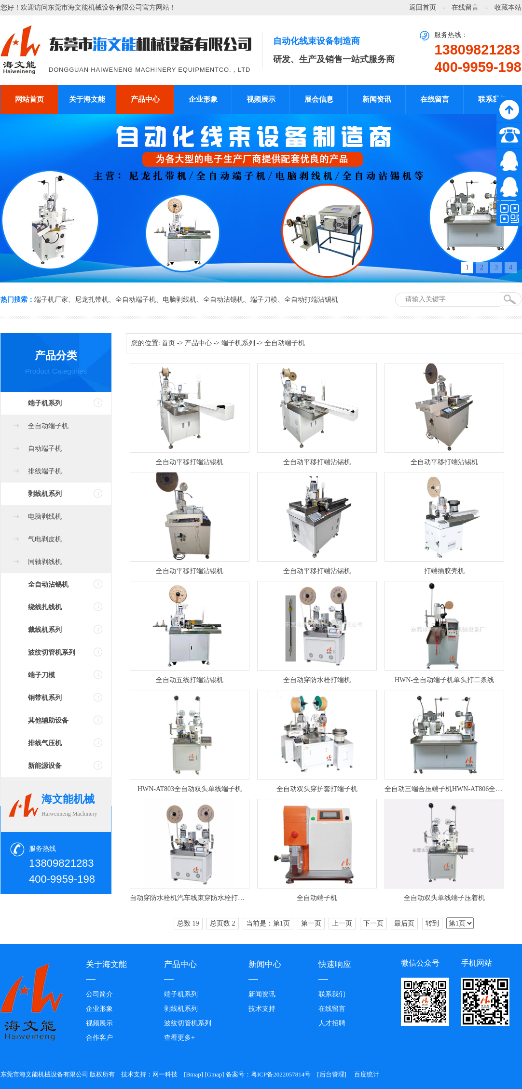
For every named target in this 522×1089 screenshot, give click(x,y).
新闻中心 (264, 964)
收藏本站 (508, 7)
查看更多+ (179, 1037)
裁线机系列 (45, 629)
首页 (168, 343)
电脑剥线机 (179, 299)
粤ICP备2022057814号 (281, 1074)
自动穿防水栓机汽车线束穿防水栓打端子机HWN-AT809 (189, 897)
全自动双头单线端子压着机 (444, 897)
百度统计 (366, 1074)
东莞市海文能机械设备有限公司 (95, 7)
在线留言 (465, 7)
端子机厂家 (51, 299)
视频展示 (261, 99)
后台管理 (331, 1074)
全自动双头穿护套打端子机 (316, 789)
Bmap (193, 1074)
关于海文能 (87, 99)
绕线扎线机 (45, 607)
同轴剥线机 (45, 561)
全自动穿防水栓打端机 (317, 680)
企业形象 (203, 99)
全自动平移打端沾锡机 (189, 462)
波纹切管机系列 (51, 652)
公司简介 (99, 994)
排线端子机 (45, 471)
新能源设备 (45, 765)
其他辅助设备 (48, 720)
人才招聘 (331, 1023)
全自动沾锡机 (223, 299)
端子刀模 (263, 299)
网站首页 (29, 99)
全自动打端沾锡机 (311, 299)
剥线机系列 (45, 493)
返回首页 (422, 7)
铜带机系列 (45, 697)
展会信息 (318, 99)
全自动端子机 (135, 299)
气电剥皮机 (45, 539)
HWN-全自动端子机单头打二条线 (444, 680)
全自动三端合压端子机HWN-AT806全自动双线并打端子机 (444, 789)
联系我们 (492, 99)
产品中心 (145, 99)
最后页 (404, 923)
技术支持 (261, 1008)
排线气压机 (45, 743)
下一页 (373, 923)
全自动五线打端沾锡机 (189, 680)
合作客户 (99, 1037)
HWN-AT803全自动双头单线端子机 (189, 789)
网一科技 (165, 1074)
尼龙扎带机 (92, 299)
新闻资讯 (376, 99)
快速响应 (334, 964)
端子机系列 (45, 403)
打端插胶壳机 (444, 571)
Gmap (214, 1074)
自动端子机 (45, 448)
